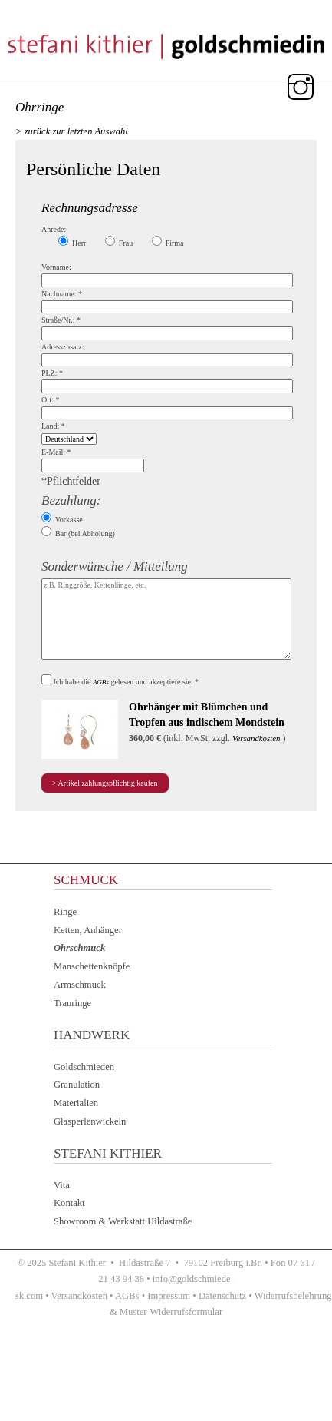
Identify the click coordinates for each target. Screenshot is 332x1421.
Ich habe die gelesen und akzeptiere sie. (126, 681)
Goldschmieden (84, 1067)
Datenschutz (222, 1295)
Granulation (77, 1084)
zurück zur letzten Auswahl (76, 131)
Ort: (50, 400)
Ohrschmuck (79, 947)
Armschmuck (80, 984)
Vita (62, 1185)
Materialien (76, 1103)
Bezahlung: (70, 500)
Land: (53, 426)
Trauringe (72, 1003)
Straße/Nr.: (61, 320)
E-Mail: (56, 452)
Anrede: (53, 229)
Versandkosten (256, 738)
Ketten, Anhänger (88, 930)
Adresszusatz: (62, 347)
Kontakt (69, 1202)
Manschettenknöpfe (92, 966)
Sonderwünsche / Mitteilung (114, 566)
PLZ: (52, 373)
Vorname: (56, 267)
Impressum (168, 1295)
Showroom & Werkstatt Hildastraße (123, 1221)
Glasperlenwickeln (90, 1121)
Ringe (65, 911)
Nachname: (61, 294)
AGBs (101, 682)
